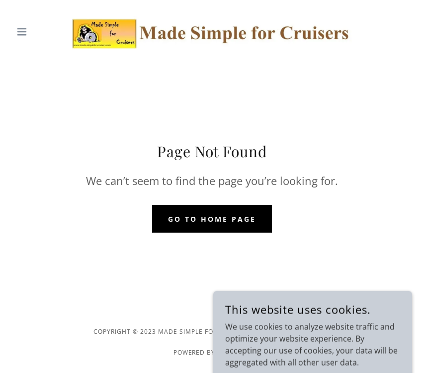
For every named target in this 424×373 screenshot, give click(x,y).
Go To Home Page (212, 219)
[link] (212, 32)
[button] (42, 32)
